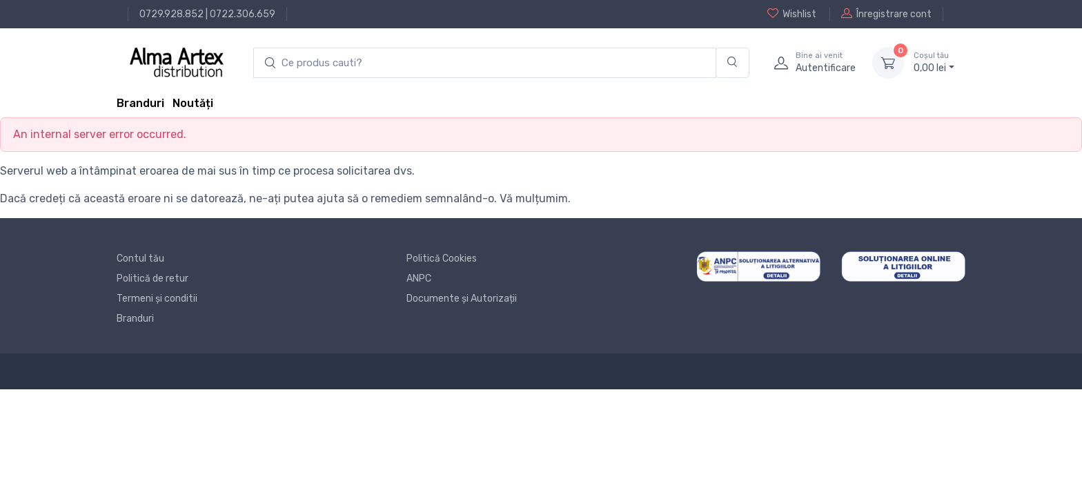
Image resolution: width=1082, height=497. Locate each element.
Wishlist (791, 14)
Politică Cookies (441, 258)
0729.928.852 (171, 14)
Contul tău (140, 258)
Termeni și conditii (157, 298)
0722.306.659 (242, 14)
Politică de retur (152, 278)
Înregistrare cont (886, 14)
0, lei (934, 62)
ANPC (418, 278)
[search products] (484, 63)
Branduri (140, 103)
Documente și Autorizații (461, 298)
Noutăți (193, 103)
